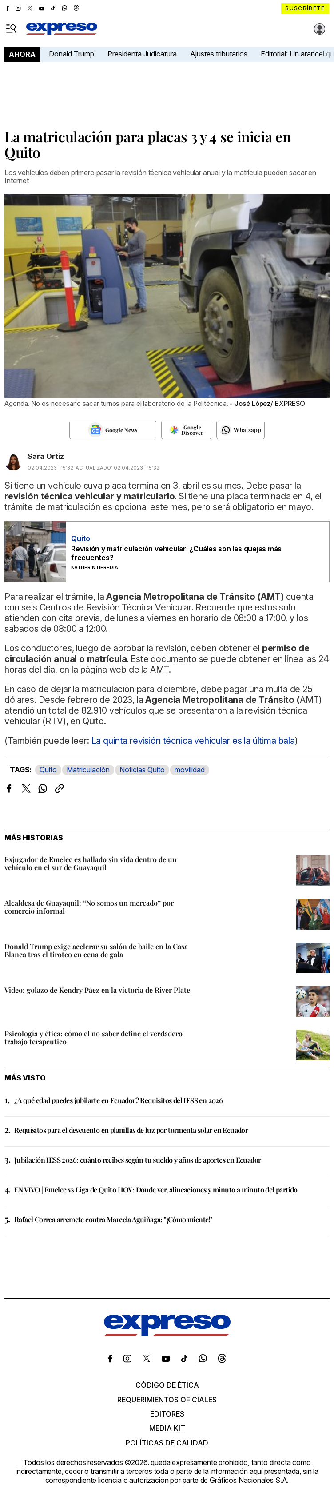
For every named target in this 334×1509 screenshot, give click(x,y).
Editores (167, 1414)
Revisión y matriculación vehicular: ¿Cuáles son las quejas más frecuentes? (176, 553)
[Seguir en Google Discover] (186, 430)
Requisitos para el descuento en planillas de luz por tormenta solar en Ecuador (131, 1130)
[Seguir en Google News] (112, 430)
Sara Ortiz (46, 456)
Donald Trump (71, 53)
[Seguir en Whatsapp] (240, 430)
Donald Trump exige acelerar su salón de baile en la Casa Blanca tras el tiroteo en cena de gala (96, 950)
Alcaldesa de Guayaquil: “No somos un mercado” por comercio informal (89, 906)
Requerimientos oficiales (167, 1400)
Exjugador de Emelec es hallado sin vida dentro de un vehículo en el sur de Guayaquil (90, 863)
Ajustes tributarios (218, 53)
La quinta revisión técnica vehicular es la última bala (193, 740)
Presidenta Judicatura (142, 53)
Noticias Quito (142, 769)
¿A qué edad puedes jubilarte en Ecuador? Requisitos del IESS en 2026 (118, 1100)
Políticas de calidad (167, 1443)
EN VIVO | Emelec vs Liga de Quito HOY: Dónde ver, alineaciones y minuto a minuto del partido (156, 1189)
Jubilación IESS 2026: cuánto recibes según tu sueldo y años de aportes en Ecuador (137, 1159)
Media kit (167, 1428)
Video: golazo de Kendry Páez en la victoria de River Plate (97, 990)
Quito (48, 769)
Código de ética (167, 1385)
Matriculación (88, 769)
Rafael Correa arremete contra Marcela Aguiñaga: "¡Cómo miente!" (113, 1219)
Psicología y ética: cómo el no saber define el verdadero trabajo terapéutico (93, 1037)
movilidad (190, 769)
